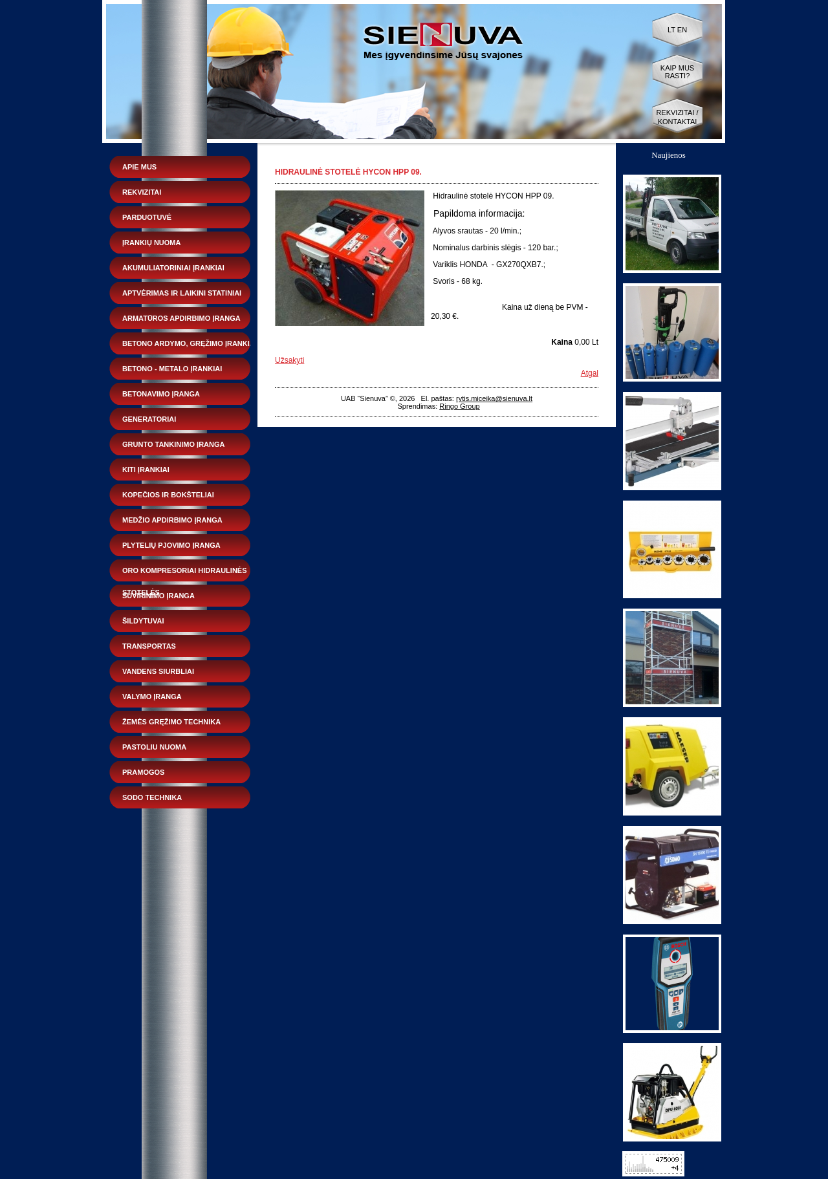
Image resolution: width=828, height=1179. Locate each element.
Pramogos (143, 772)
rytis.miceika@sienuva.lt (494, 398)
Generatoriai (149, 419)
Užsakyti (289, 360)
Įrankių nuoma (151, 242)
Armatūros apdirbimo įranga (181, 318)
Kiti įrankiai (145, 469)
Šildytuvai (143, 621)
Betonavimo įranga (161, 394)
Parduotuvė (146, 217)
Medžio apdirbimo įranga (172, 520)
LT (671, 30)
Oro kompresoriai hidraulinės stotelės (184, 574)
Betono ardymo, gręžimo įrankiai (189, 343)
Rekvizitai (141, 192)
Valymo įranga (152, 696)
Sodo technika (152, 797)
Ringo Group (459, 406)
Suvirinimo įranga (158, 596)
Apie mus (139, 167)
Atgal (589, 373)
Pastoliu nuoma (154, 747)
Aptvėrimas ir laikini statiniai (181, 293)
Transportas (149, 646)
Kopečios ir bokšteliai (168, 495)
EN (682, 30)
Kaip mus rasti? (677, 72)
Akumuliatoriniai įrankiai (173, 268)
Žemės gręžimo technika (171, 722)
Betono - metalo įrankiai (172, 369)
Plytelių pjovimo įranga (171, 545)
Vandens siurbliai (158, 671)
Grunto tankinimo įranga (173, 444)
